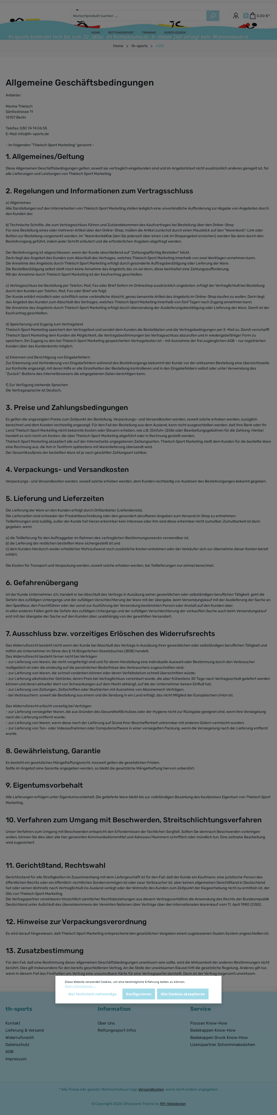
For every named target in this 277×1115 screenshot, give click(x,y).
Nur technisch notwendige (92, 994)
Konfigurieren (138, 994)
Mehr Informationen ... (80, 986)
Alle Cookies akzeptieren (183, 994)
